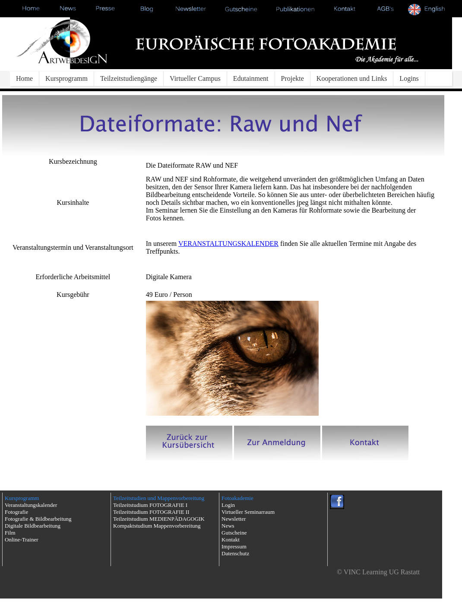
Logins (408, 78)
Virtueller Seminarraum (248, 512)
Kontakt (231, 539)
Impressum (234, 546)
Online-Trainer (21, 539)
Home (24, 78)
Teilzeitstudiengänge (128, 78)
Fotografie (16, 512)
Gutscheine (234, 532)
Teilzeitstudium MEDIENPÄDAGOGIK (159, 519)
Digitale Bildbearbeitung (32, 525)
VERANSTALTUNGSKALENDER (228, 243)
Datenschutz (235, 553)
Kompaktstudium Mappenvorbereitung (157, 525)
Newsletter (234, 519)
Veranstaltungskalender (31, 505)
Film (10, 532)
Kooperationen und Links (351, 78)
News (228, 525)
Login (228, 505)
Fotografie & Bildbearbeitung (38, 519)
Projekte (292, 78)
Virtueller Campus (195, 78)
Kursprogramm (66, 78)
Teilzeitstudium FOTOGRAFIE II (151, 512)
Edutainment (251, 78)
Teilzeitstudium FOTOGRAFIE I (150, 505)
